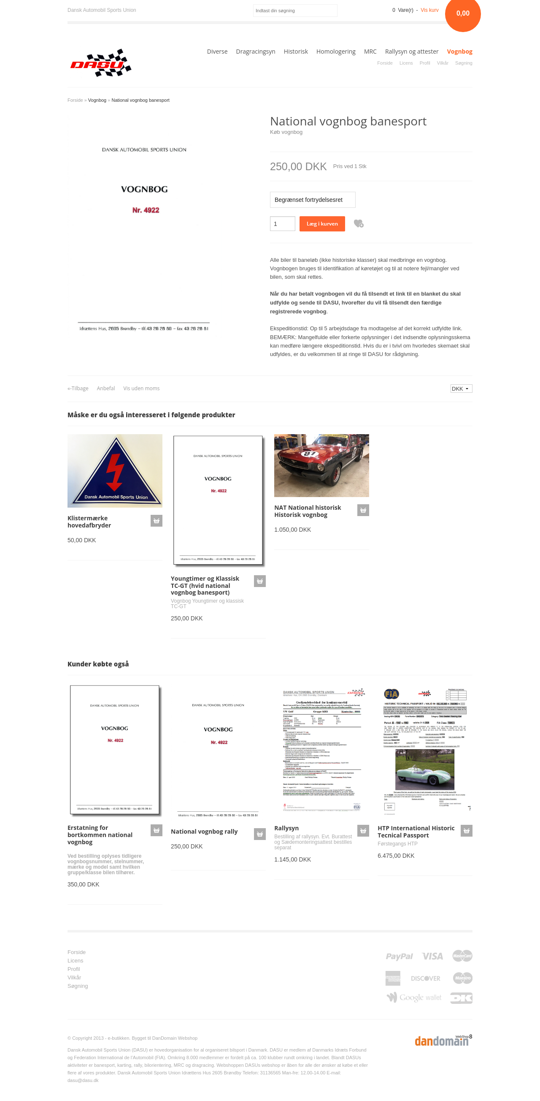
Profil (425, 62)
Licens (406, 62)
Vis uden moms (141, 388)
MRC (370, 51)
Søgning (463, 62)
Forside (385, 62)
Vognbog (459, 51)
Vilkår (442, 62)
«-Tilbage (78, 388)
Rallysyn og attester (412, 51)
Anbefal (106, 388)
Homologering (336, 51)
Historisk (296, 51)
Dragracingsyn (255, 51)
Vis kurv (429, 10)
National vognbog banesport (140, 100)
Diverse (217, 51)
